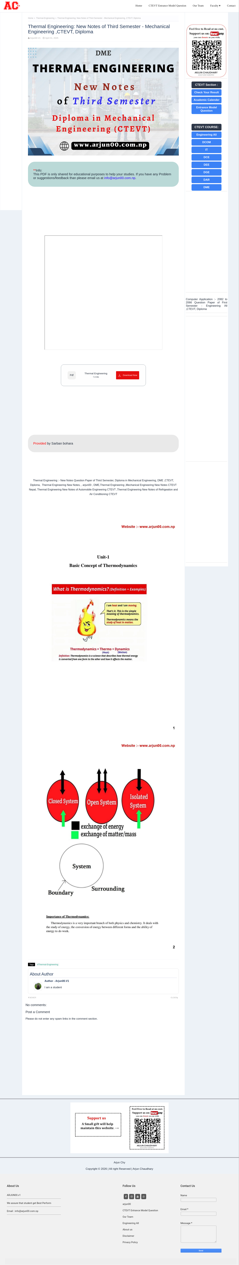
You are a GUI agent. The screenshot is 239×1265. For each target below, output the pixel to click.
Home (138, 5)
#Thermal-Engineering (47, 964)
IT (206, 149)
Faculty (214, 5)
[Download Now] (127, 375)
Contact (231, 5)
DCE (207, 157)
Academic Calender (207, 99)
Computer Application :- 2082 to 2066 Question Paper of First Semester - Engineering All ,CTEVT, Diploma (206, 304)
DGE (206, 172)
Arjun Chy (119, 1162)
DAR (206, 179)
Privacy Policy (130, 1242)
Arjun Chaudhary (143, 1168)
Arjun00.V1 (35, 38)
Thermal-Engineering (45, 18)
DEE (206, 164)
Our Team (198, 5)
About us (127, 1229)
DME (206, 187)
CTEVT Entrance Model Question (167, 5)
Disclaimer (128, 1235)
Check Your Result (206, 92)
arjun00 (127, 1204)
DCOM (206, 142)
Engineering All (206, 134)
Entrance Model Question (206, 109)
